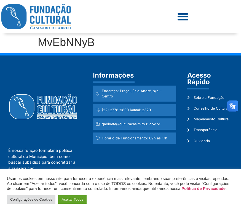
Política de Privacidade (203, 188)
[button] (182, 16)
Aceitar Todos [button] (72, 199)
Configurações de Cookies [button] (31, 199)
